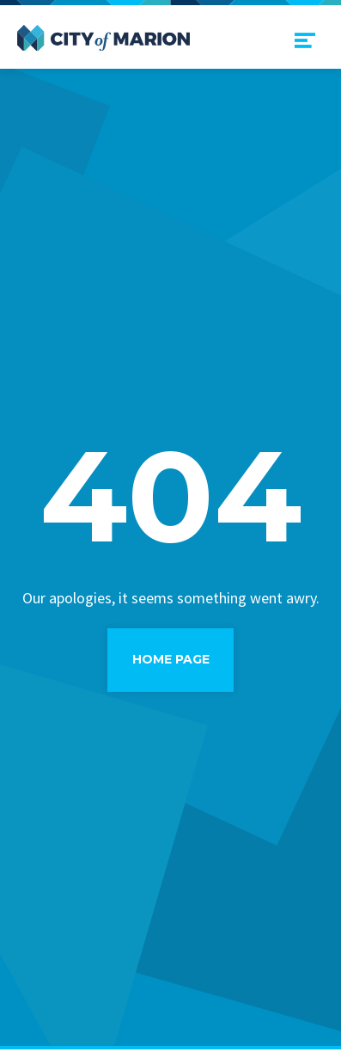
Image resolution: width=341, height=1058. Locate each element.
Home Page (171, 659)
